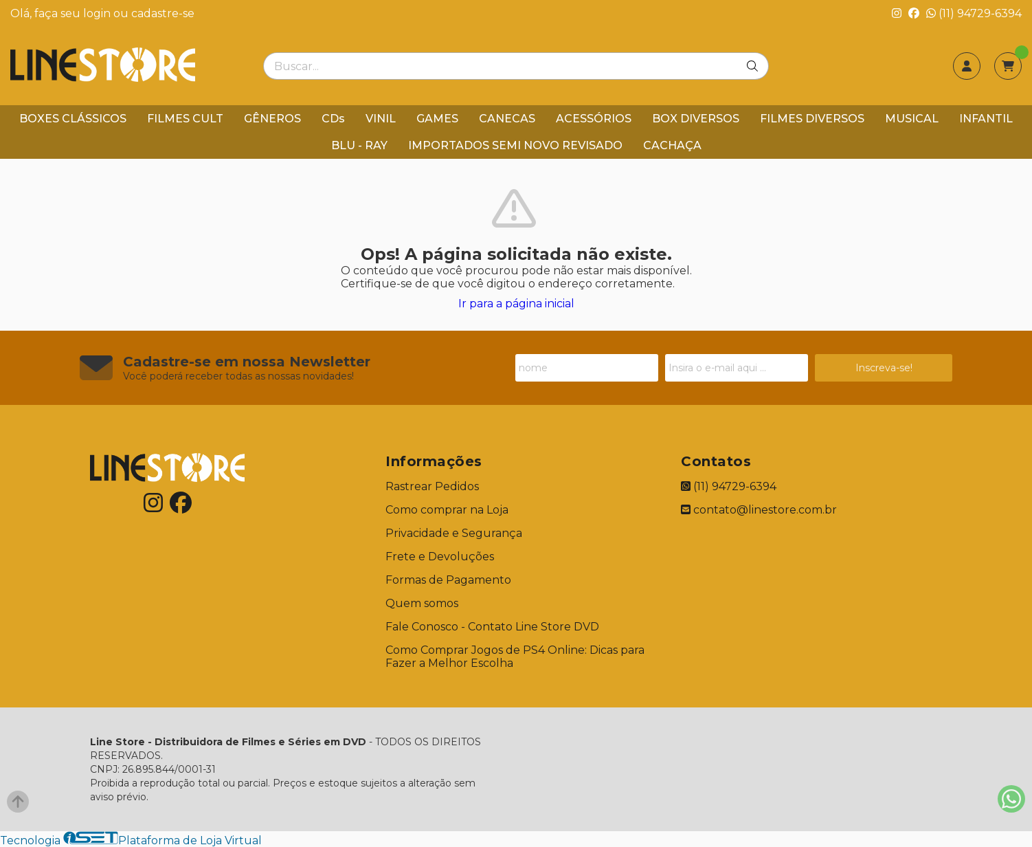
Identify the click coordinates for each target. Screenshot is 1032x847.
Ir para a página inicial (516, 303)
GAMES (437, 118)
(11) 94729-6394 (974, 13)
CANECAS (507, 118)
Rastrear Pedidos (432, 486)
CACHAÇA (672, 145)
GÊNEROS (272, 118)
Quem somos (421, 603)
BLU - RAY (359, 145)
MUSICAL (912, 118)
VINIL (381, 118)
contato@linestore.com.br (759, 509)
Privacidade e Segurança (453, 533)
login (98, 13)
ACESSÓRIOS (593, 118)
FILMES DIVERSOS (812, 118)
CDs (333, 118)
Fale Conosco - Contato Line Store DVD (492, 626)
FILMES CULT (185, 118)
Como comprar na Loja (446, 509)
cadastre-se (162, 13)
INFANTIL (986, 118)
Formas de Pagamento (448, 579)
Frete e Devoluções (439, 556)
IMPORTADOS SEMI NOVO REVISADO (515, 145)
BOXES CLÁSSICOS (72, 118)
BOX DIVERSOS (695, 118)
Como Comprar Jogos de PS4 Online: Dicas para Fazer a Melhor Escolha (514, 657)
